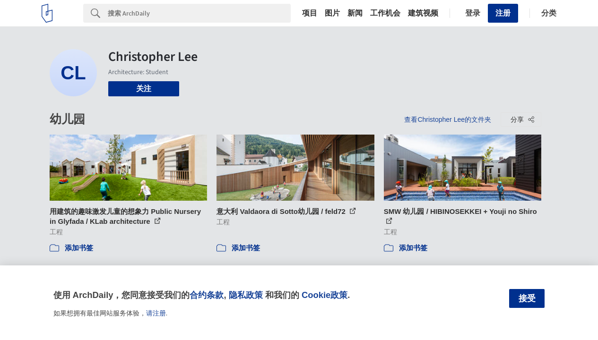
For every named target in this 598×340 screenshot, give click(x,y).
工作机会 (385, 13)
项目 (309, 13)
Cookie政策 (324, 295)
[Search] (199, 13)
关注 (143, 89)
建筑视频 (423, 13)
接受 (527, 298)
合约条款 (207, 295)
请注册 (156, 313)
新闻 (355, 13)
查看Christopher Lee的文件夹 (447, 119)
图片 (332, 13)
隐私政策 (246, 295)
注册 (503, 13)
